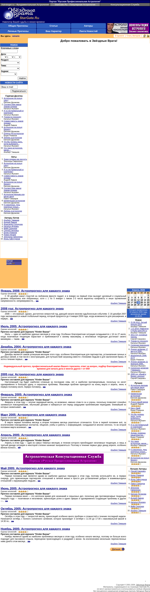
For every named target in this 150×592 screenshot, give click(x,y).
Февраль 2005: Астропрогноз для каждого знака (36, 394)
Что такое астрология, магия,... (139, 442)
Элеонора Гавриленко (13, 237)
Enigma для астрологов (14, 133)
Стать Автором (133, 36)
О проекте (119, 36)
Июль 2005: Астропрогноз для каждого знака (34, 326)
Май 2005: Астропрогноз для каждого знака (33, 468)
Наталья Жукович (11, 226)
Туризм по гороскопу (12, 117)
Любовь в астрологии (13, 138)
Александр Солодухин (13, 224)
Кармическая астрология (14, 201)
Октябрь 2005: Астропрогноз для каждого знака (36, 508)
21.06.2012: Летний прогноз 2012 (139, 323)
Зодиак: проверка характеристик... (138, 434)
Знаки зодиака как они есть (15, 159)
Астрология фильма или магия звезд (139, 386)
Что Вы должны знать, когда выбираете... (13, 143)
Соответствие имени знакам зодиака (12, 105)
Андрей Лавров (10, 222)
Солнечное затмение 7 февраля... (139, 369)
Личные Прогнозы (18, 31)
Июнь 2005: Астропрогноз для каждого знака (34, 488)
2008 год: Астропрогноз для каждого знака (32, 308)
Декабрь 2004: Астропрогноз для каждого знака (36, 346)
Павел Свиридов (138, 484)
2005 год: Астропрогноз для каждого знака (32, 374)
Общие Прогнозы (18, 26)
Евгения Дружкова (138, 494)
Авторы (88, 26)
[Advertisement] (14, 250)
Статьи (54, 26)
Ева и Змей (135, 408)
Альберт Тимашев (11, 220)
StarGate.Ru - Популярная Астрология (75, 4)
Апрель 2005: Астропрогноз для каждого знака (35, 435)
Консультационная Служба (125, 4)
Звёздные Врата (143, 585)
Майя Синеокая (10, 228)
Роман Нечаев (10, 235)
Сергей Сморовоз (11, 230)
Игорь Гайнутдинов (12, 239)
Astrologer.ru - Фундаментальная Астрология (25, 4)
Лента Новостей (88, 31)
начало (15, 36)
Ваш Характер (53, 31)
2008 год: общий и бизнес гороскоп (138, 375)
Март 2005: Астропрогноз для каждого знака (33, 414)
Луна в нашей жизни (139, 402)
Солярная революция (140, 345)
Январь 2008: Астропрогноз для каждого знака (35, 290)
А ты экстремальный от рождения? (139, 426)
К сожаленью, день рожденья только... (12, 206)
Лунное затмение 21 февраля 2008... (139, 363)
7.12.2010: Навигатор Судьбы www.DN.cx (140, 330)
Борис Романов (10, 233)
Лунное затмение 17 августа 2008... (139, 350)
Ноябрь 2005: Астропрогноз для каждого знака (35, 529)
